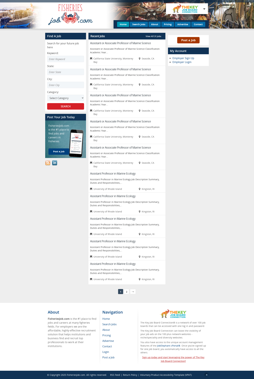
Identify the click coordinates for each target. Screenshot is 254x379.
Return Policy (130, 374)
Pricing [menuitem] (106, 335)
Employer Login (182, 62)
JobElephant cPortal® (168, 345)
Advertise (182, 24)
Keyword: (52, 53)
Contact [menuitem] (107, 346)
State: (50, 66)
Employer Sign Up (183, 58)
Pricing (168, 24)
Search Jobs (138, 24)
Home (123, 24)
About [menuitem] (106, 330)
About (154, 24)
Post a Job (58, 151)
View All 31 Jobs (153, 36)
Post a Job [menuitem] (108, 357)
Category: (53, 92)
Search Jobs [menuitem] (109, 324)
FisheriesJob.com (76, 374)
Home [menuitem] (106, 319)
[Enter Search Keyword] (65, 59)
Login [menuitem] (105, 352)
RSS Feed (115, 374)
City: (49, 79)
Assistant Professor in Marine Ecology (112, 173)
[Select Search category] (65, 98)
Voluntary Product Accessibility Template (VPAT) (166, 374)
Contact (198, 24)
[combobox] (65, 72)
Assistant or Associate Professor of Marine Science (120, 43)
